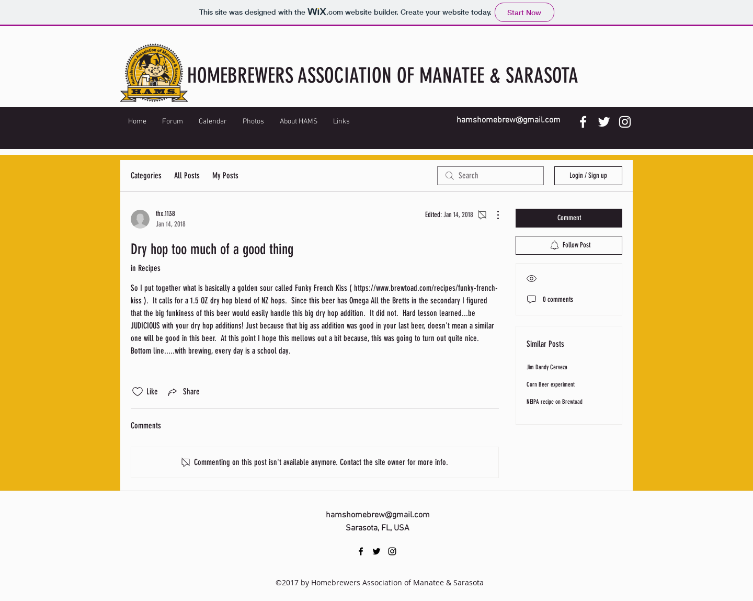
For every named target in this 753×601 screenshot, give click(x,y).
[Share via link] (183, 391)
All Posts (187, 175)
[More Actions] (492, 215)
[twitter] (604, 122)
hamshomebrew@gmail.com (509, 120)
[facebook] (583, 122)
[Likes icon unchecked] (137, 391)
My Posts (225, 175)
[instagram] (625, 122)
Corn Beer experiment (551, 384)
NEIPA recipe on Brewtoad (555, 401)
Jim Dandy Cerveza (547, 367)
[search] (490, 175)
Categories (146, 175)
